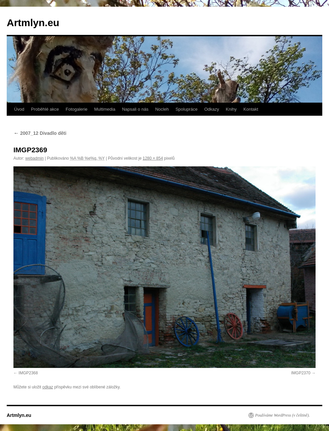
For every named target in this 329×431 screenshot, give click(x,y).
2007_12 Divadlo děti (39, 133)
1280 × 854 (153, 158)
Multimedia (104, 109)
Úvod (19, 109)
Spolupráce (187, 109)
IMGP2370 (300, 373)
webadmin (34, 158)
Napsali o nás (135, 109)
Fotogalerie (76, 109)
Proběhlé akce (45, 109)
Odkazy (211, 109)
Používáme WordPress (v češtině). (282, 415)
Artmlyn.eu (33, 22)
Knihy (231, 109)
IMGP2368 (28, 373)
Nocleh (162, 109)
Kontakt (250, 109)
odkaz (47, 387)
